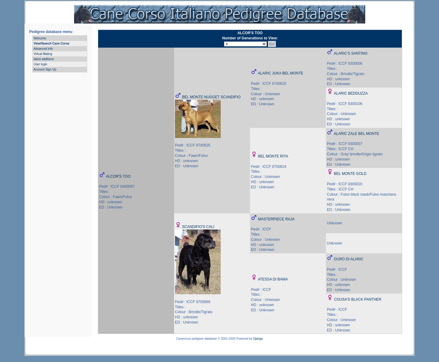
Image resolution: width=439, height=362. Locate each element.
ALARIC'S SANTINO (350, 53)
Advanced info (43, 48)
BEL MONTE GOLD (350, 174)
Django (258, 338)
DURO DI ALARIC (349, 259)
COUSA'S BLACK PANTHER (357, 299)
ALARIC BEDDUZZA (351, 93)
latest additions (44, 59)
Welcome (40, 38)
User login (40, 64)
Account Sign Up (45, 69)
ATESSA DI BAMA (273, 279)
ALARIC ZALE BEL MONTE (356, 134)
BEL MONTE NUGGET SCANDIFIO (211, 97)
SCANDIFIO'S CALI (198, 227)
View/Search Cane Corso (52, 43)
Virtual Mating (43, 54)
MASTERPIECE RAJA (276, 219)
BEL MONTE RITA (273, 156)
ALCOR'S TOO (118, 176)
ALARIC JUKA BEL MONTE (280, 73)
